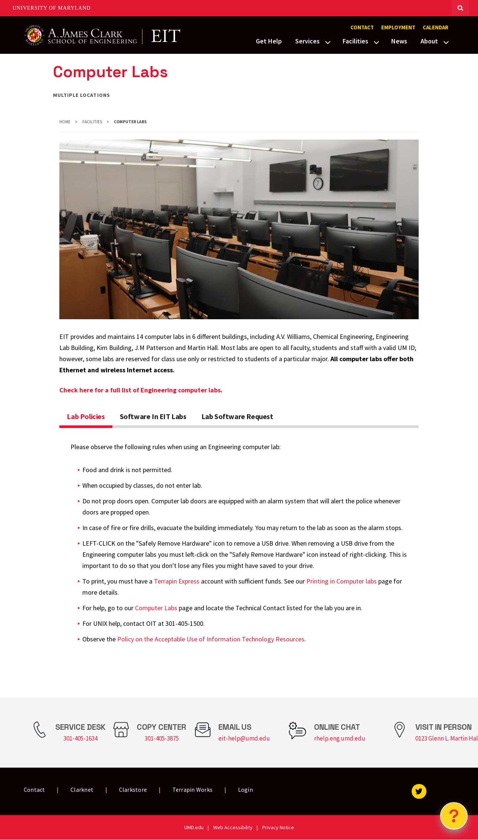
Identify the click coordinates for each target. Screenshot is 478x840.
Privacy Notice (278, 827)
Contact (362, 27)
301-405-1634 (80, 738)
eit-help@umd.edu (244, 738)
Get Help (269, 41)
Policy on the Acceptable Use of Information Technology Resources (210, 639)
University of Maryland (52, 8)
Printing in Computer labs (341, 581)
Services (307, 41)
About (429, 41)
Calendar (435, 27)
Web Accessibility (233, 827)
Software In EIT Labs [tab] (153, 416)
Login (245, 789)
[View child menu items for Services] (328, 41)
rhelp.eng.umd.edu (339, 738)
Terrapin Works (192, 789)
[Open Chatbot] (454, 816)
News (399, 41)
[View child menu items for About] (446, 41)
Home (64, 121)
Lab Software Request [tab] (237, 416)
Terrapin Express (177, 581)
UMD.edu (194, 827)
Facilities (355, 41)
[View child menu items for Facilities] (376, 41)
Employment (398, 27)
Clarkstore (133, 789)
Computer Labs (156, 608)
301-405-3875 (162, 738)
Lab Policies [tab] (86, 416)
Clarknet (81, 789)
